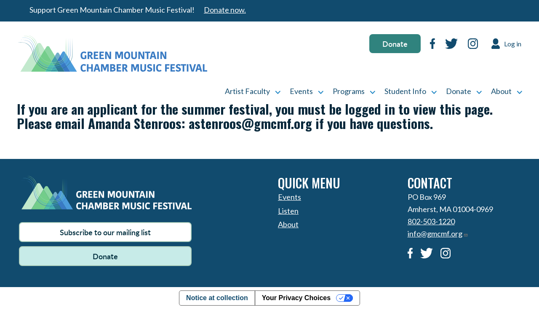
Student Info (405, 91)
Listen (288, 210)
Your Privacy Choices (296, 297)
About (501, 91)
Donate (395, 43)
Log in (512, 44)
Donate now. (225, 9)
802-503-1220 (431, 221)
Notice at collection (217, 297)
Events (301, 91)
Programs (349, 91)
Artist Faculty (247, 91)
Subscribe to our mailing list (105, 232)
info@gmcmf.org (438, 233)
